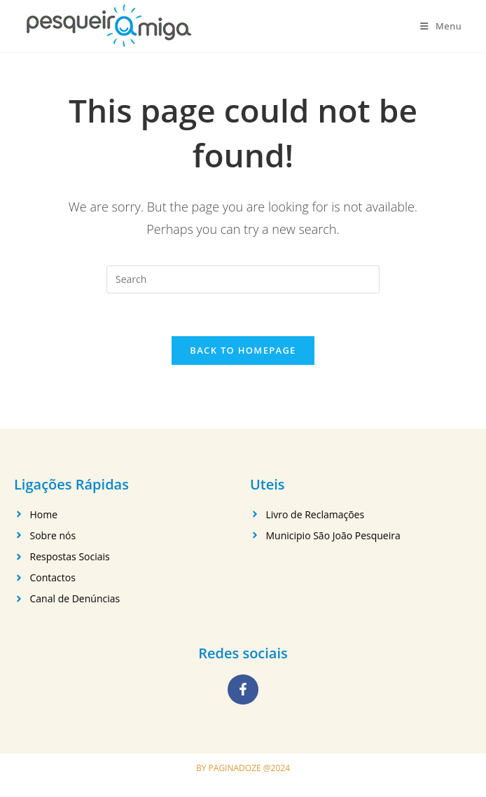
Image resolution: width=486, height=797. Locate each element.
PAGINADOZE (235, 768)
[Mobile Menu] (440, 26)
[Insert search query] (243, 279)
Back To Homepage (243, 350)
